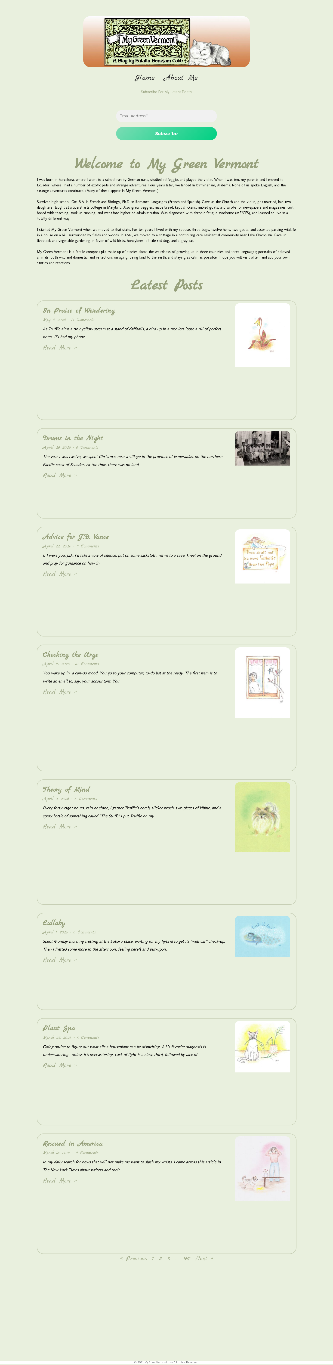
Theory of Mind (66, 790)
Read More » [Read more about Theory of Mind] (60, 828)
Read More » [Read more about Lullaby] (60, 961)
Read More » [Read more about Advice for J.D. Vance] (60, 575)
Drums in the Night (73, 439)
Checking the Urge (70, 655)
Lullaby (54, 924)
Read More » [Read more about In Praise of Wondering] (60, 349)
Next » (204, 1260)
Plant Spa (59, 1029)
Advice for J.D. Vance (76, 538)
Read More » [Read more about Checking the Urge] (60, 693)
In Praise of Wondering (78, 311)
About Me (181, 78)
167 (187, 1260)
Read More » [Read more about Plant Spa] (60, 1066)
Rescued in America (73, 1144)
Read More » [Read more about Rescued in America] (60, 1182)
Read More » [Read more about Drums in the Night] (60, 476)
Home (145, 78)
